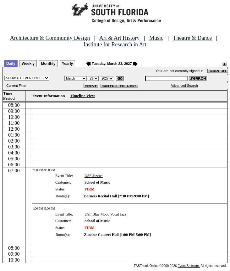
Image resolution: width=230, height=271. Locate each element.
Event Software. (189, 266)
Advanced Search (184, 85)
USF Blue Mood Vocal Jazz (105, 214)
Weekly (28, 63)
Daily (10, 63)
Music (156, 38)
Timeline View (82, 95)
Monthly (48, 63)
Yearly (67, 63)
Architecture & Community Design (50, 38)
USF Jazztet (94, 176)
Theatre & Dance (192, 38)
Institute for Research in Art (115, 44)
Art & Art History (119, 38)
